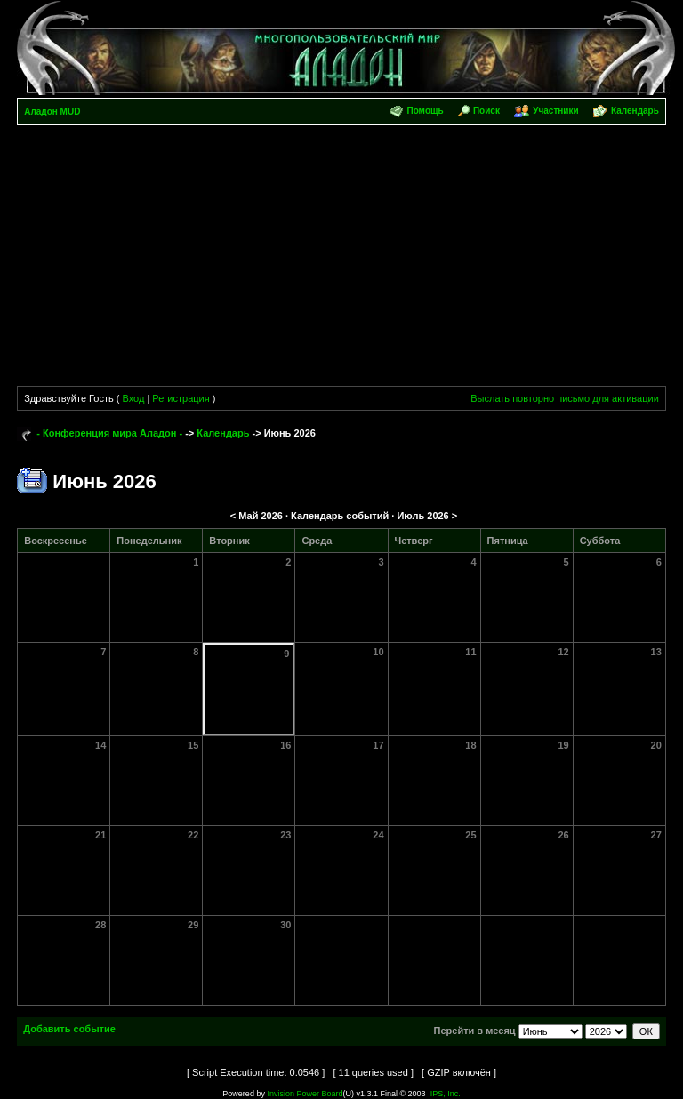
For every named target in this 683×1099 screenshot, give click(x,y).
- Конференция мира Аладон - (109, 433)
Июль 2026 (422, 515)
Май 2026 (260, 515)
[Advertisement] (341, 258)
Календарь (635, 111)
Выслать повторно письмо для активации (564, 398)
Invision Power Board (304, 1093)
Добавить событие (69, 1028)
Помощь (424, 111)
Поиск (486, 111)
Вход (133, 398)
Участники (555, 111)
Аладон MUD (52, 111)
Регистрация (180, 398)
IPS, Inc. (445, 1093)
